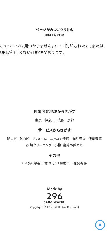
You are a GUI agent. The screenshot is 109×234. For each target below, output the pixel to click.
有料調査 (79, 138)
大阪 (61, 120)
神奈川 (49, 120)
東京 (38, 120)
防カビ (24, 138)
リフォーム (39, 138)
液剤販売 (95, 138)
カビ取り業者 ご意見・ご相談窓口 (45, 164)
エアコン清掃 (59, 138)
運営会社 (80, 164)
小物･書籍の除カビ (68, 145)
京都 (70, 120)
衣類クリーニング (38, 145)
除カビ (12, 138)
